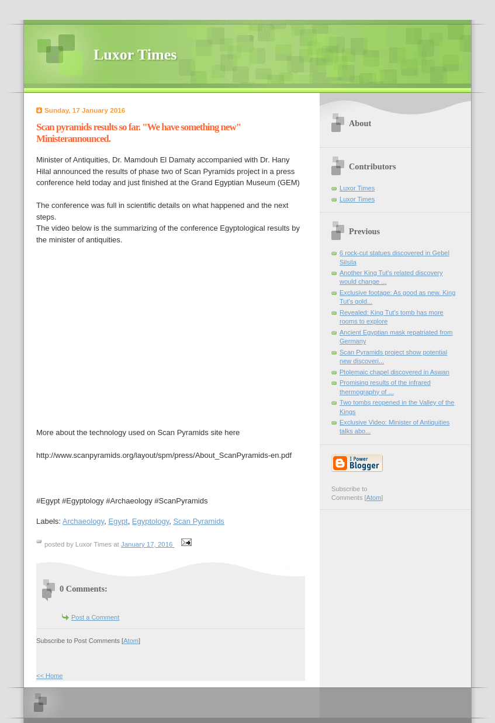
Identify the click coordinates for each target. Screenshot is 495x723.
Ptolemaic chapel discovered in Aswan (394, 372)
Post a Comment (95, 617)
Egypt (117, 521)
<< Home (49, 675)
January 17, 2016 (148, 544)
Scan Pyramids (198, 521)
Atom (131, 640)
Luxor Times (135, 54)
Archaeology (83, 521)
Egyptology (150, 521)
